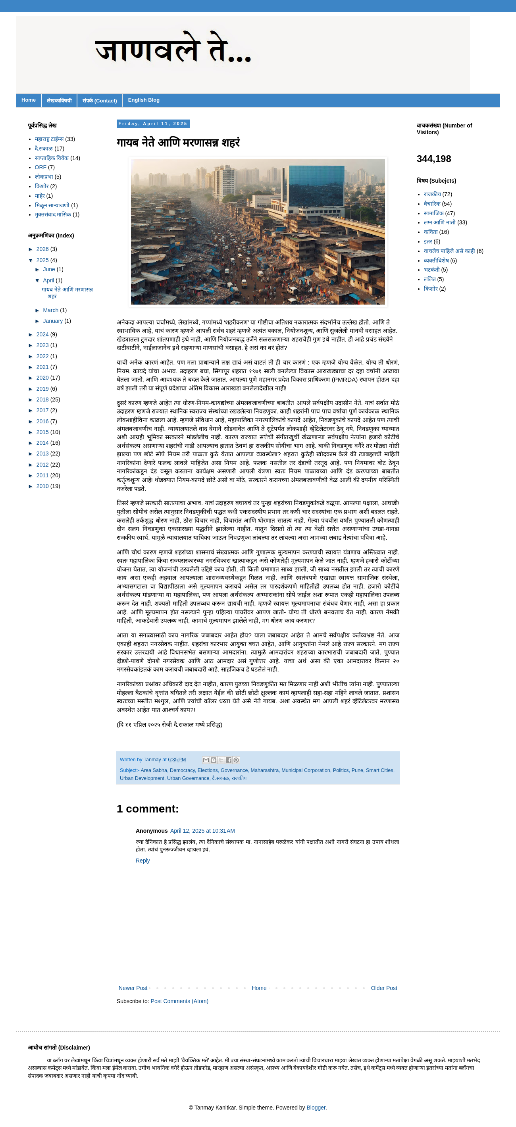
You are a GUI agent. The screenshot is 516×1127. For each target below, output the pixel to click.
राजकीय (239, 778)
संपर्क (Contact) (100, 101)
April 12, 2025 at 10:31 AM (202, 831)
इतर (428, 241)
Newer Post (133, 988)
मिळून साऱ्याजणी (52, 205)
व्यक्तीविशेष (436, 260)
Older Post (384, 988)
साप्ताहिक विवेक (52, 158)
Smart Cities (379, 770)
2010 (43, 486)
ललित (430, 279)
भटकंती (432, 269)
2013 (43, 453)
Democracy (182, 770)
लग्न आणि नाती (440, 222)
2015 (43, 432)
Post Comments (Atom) (179, 1001)
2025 (43, 260)
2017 (43, 410)
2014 (43, 443)
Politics (341, 770)
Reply (143, 860)
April (49, 280)
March (51, 310)
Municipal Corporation (305, 770)
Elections (208, 770)
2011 (43, 475)
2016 (43, 421)
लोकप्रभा (44, 177)
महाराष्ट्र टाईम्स (49, 139)
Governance (234, 770)
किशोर (42, 186)
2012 (43, 464)
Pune (357, 770)
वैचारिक (432, 204)
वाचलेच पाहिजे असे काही (450, 251)
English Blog (144, 100)
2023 (43, 345)
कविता (431, 232)
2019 (43, 389)
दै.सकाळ (220, 778)
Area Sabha (154, 770)
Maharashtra (265, 770)
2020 (43, 377)
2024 (43, 334)
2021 (43, 367)
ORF (41, 167)
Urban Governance (188, 778)
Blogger (316, 1107)
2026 (43, 249)
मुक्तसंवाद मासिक (53, 214)
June (49, 269)
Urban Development (142, 778)
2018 (43, 399)
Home (28, 100)
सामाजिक (434, 213)
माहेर (40, 196)
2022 (43, 356)
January (53, 321)
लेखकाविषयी (59, 101)
